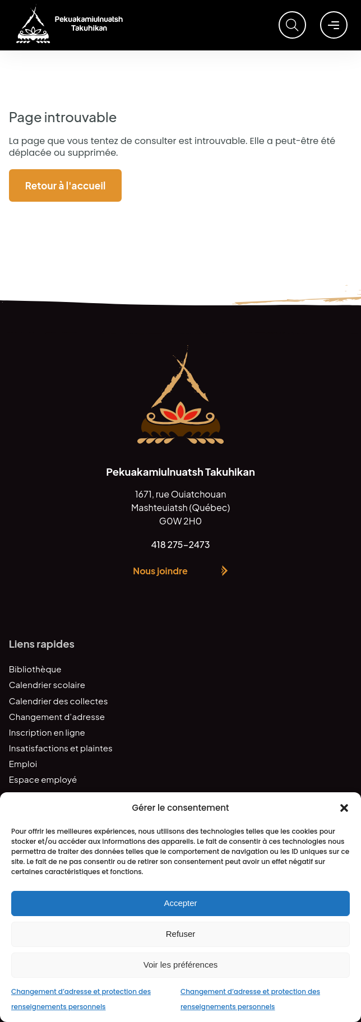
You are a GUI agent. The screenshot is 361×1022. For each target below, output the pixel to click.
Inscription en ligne (47, 732)
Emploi (23, 763)
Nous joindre (160, 571)
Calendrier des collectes (58, 700)
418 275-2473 (180, 544)
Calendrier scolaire (47, 684)
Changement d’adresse (57, 716)
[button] (344, 808)
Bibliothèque (35, 668)
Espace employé (43, 779)
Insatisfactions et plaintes (61, 747)
